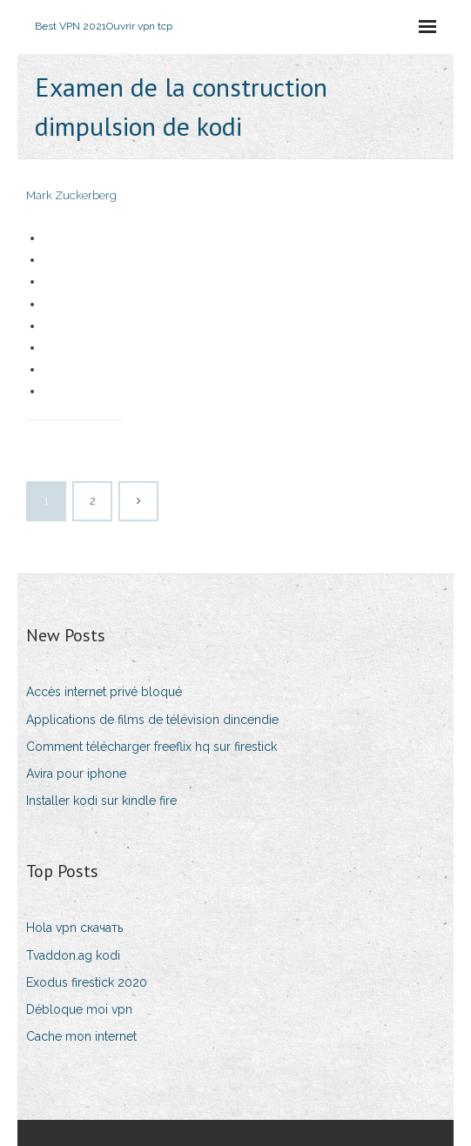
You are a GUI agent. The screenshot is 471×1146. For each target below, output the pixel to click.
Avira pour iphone (76, 774)
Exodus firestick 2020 (86, 982)
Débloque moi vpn (79, 1009)
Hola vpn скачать (74, 928)
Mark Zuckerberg (71, 195)
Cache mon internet (81, 1036)
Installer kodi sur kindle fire (101, 801)
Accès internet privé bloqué (104, 692)
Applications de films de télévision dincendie (152, 720)
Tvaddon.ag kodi (73, 955)
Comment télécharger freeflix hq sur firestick (151, 747)
